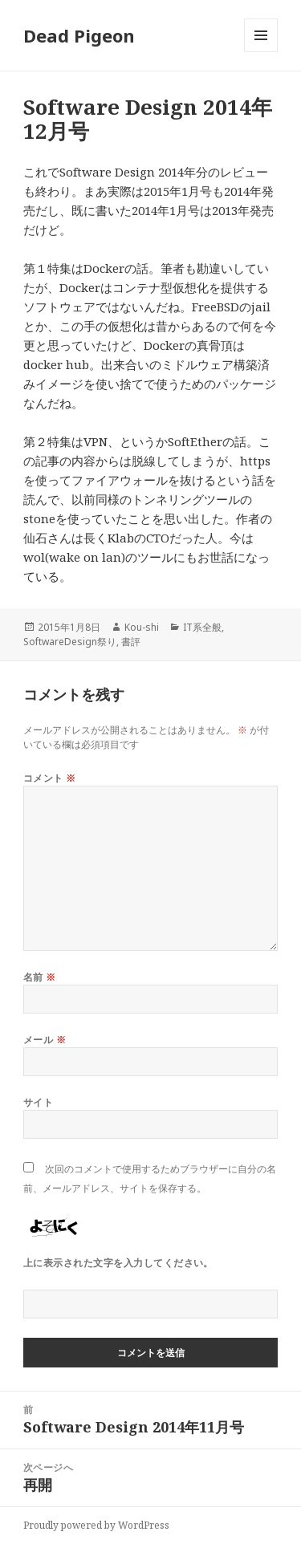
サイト (38, 1102)
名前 (39, 977)
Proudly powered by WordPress (96, 1525)
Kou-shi (141, 627)
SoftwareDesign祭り (69, 641)
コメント (49, 778)
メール (44, 1039)
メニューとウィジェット (260, 51)
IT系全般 (202, 627)
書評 (130, 641)
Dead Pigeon (79, 35)
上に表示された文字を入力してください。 (118, 1263)
